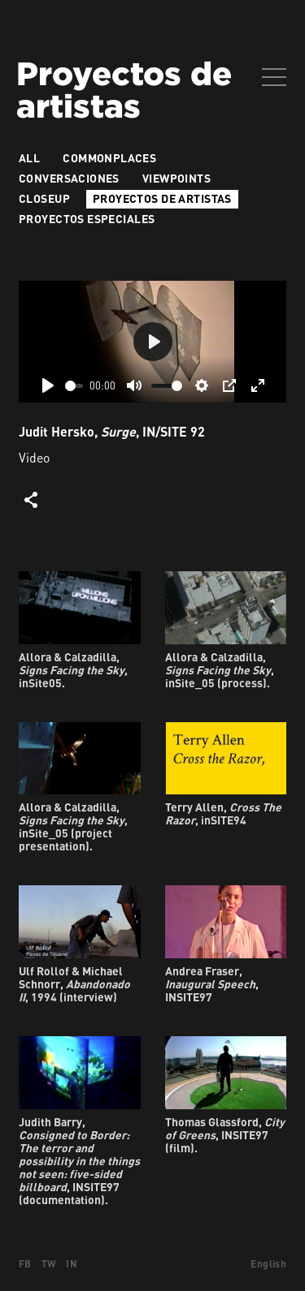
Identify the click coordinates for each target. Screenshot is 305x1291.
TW (49, 1264)
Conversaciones (69, 178)
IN (71, 1264)
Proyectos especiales (87, 219)
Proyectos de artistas (162, 198)
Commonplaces (109, 158)
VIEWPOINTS (176, 178)
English (268, 1264)
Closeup (44, 198)
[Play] (48, 385)
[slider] (74, 386)
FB (25, 1264)
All (29, 158)
